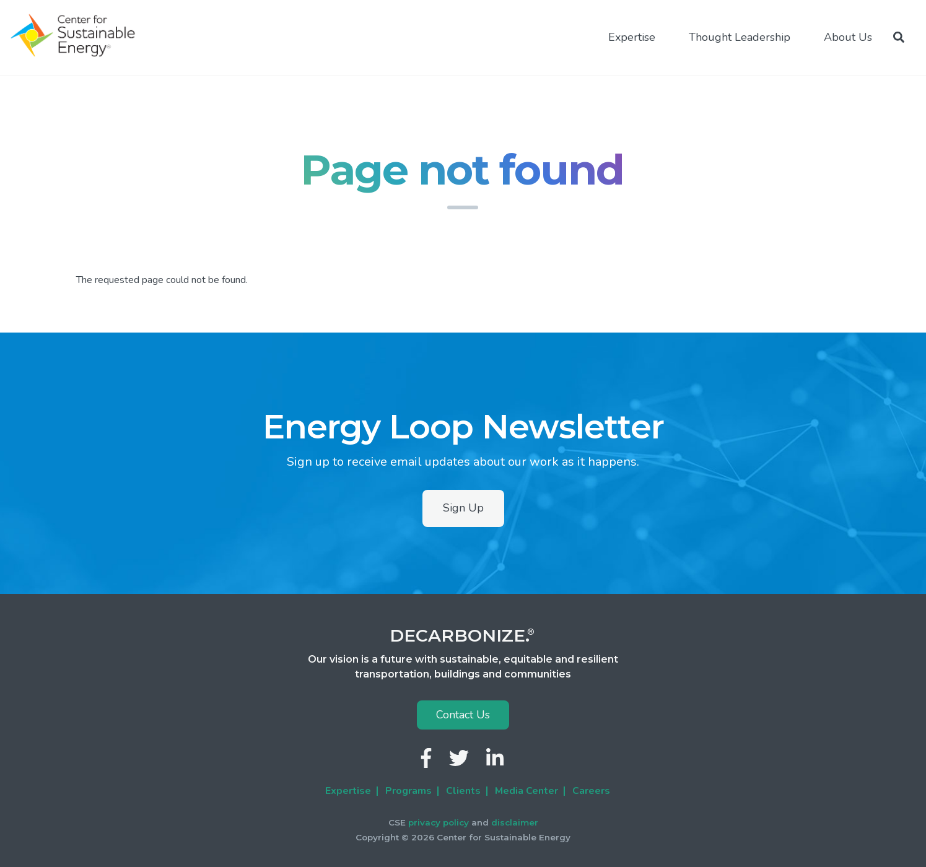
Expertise (348, 791)
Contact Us (463, 714)
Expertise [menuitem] (631, 37)
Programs (408, 791)
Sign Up (463, 507)
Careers (591, 791)
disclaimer (514, 822)
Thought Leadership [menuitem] (739, 37)
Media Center (526, 791)
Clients (463, 791)
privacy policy (438, 822)
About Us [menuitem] (848, 37)
